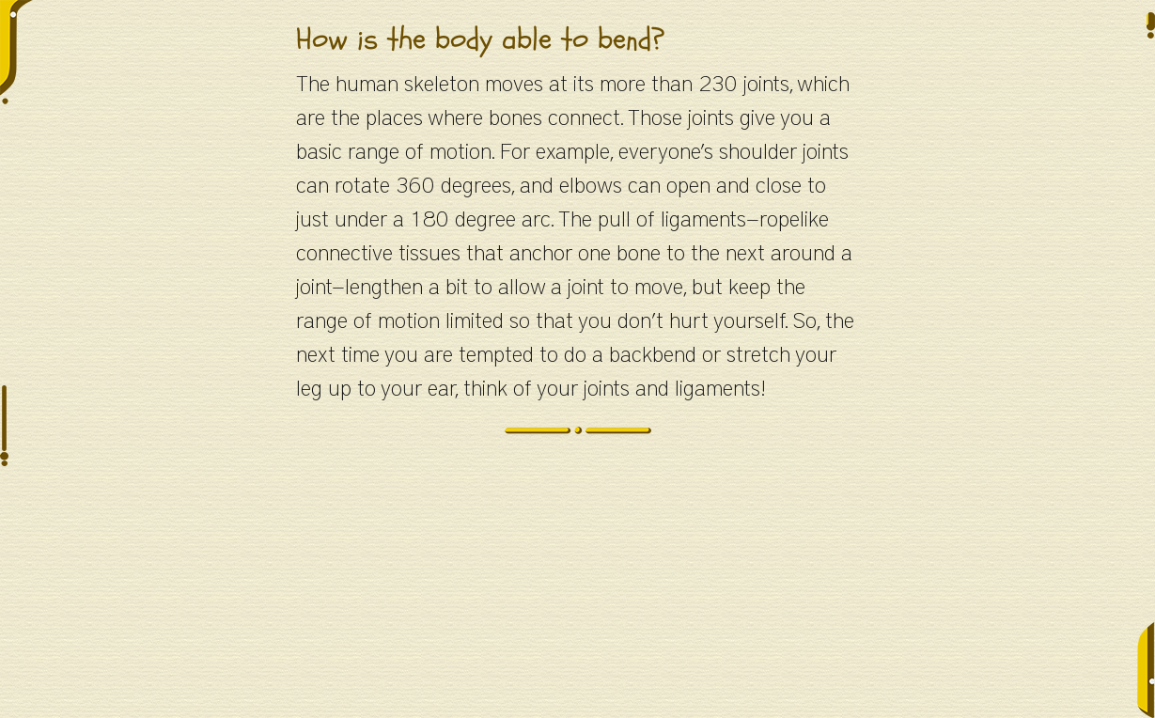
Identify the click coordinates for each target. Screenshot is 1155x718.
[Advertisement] (578, 586)
